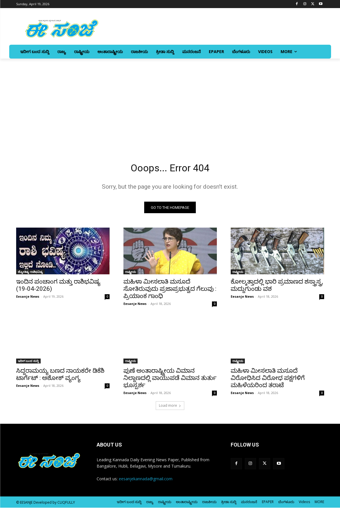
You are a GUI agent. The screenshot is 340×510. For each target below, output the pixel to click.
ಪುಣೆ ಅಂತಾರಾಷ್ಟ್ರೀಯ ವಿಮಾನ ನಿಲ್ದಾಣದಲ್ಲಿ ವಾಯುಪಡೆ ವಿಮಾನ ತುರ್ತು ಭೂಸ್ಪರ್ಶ (170, 380)
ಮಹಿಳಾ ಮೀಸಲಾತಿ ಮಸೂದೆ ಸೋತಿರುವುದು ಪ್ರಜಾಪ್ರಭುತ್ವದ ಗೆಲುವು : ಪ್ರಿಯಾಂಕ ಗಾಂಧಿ (169, 291)
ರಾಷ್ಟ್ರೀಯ (130, 274)
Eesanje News (27, 299)
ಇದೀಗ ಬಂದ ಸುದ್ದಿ (28, 363)
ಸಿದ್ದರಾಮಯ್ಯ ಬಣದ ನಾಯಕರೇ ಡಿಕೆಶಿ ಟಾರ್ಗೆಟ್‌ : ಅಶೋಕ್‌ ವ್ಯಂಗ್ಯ (60, 377)
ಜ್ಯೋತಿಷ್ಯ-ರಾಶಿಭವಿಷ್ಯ (30, 274)
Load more (170, 407)
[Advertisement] (170, 101)
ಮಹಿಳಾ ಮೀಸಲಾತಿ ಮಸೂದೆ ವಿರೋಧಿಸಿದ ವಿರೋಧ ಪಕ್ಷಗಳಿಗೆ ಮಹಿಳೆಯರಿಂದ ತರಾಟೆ (268, 380)
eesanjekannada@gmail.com (145, 481)
